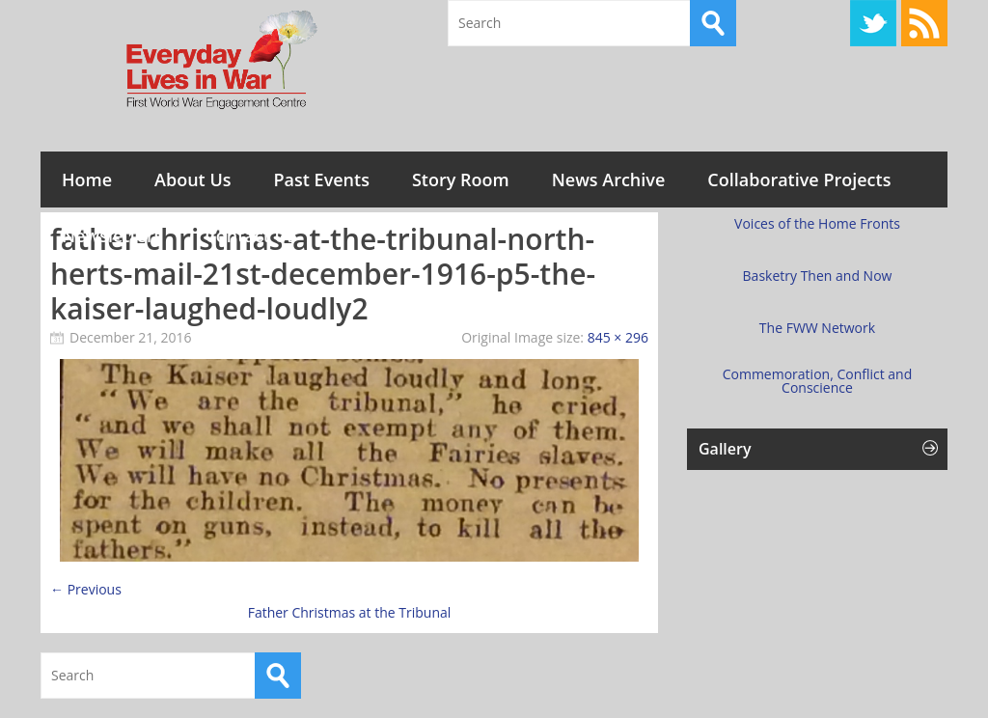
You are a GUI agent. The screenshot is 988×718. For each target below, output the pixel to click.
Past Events (322, 179)
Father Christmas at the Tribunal (350, 612)
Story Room (460, 179)
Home (87, 179)
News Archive (609, 179)
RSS (924, 23)
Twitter (873, 23)
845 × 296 (618, 337)
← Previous (86, 589)
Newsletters (112, 235)
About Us (192, 179)
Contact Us (250, 235)
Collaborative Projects (799, 179)
